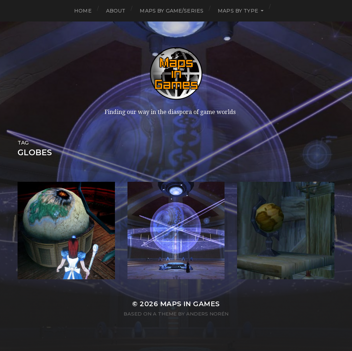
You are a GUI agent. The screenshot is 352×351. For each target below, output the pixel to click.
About (116, 11)
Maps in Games (190, 304)
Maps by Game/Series (171, 11)
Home (83, 11)
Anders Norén (207, 314)
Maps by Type (238, 11)
